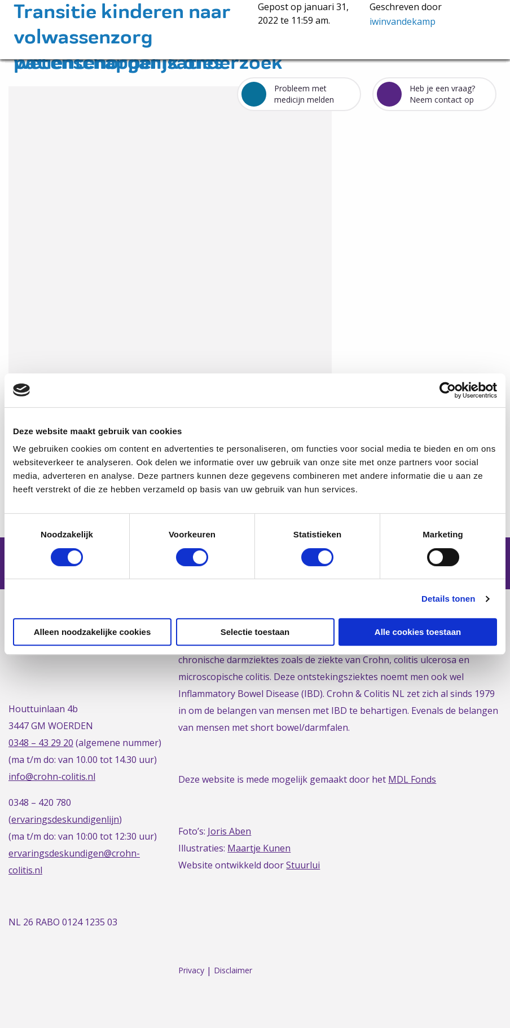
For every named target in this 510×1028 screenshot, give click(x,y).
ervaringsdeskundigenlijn (65, 819)
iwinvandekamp (403, 21)
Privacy (191, 970)
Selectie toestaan (255, 632)
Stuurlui (303, 865)
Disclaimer (233, 970)
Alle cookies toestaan (418, 632)
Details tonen (448, 598)
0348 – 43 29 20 (40, 742)
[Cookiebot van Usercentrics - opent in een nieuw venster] (447, 390)
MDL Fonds (412, 779)
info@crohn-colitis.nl (51, 776)
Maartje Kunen (259, 848)
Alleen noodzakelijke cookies (92, 632)
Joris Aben (229, 831)
